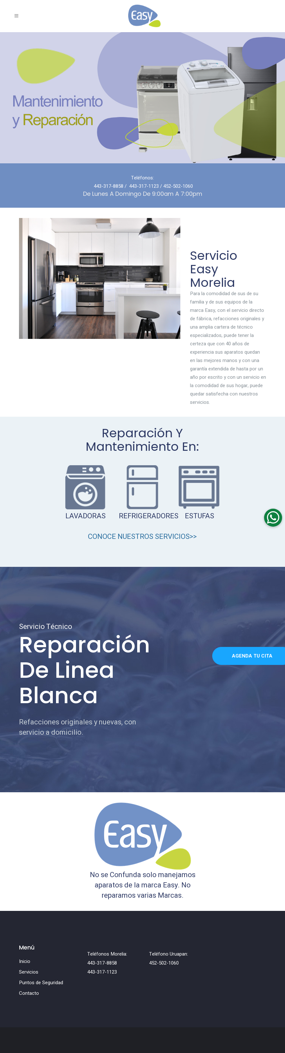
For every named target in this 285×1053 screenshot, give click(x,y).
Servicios (28, 972)
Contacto (29, 993)
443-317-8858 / (111, 186)
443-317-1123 (144, 186)
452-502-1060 (178, 186)
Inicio (24, 961)
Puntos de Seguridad (41, 982)
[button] (273, 518)
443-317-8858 (102, 963)
